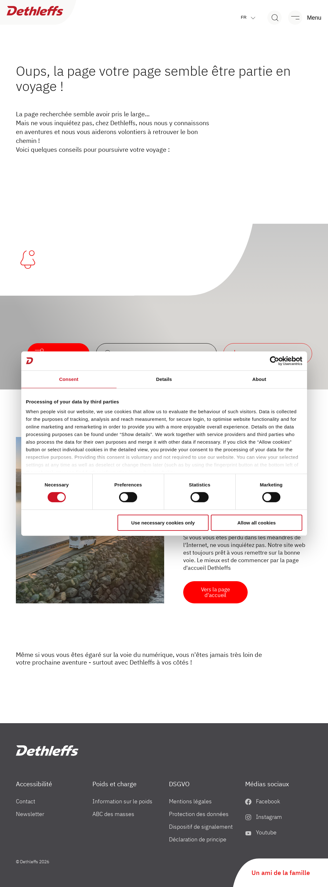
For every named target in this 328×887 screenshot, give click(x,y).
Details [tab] (164, 379)
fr (249, 17)
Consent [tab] (68, 379)
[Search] (274, 17)
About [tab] (259, 379)
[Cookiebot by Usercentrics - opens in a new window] (274, 360)
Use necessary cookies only (163, 522)
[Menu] (302, 17)
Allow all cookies (257, 522)
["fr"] (47, 750)
